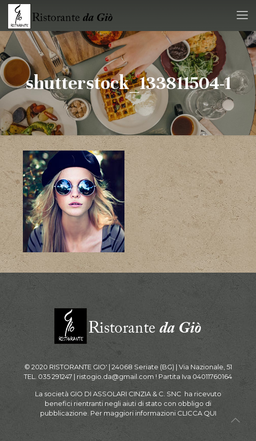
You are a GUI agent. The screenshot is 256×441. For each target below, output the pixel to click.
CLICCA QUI (196, 413)
